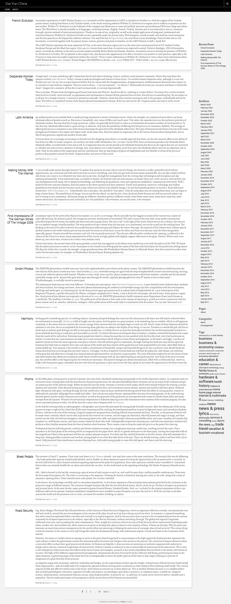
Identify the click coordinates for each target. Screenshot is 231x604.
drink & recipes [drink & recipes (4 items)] (211, 354)
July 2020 (205, 155)
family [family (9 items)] (203, 370)
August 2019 (206, 191)
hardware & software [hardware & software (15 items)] (208, 379)
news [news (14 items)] (211, 404)
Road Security (24, 511)
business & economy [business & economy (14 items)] (208, 345)
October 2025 (206, 120)
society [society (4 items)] (214, 421)
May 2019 (205, 200)
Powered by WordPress (109, 602)
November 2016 (207, 245)
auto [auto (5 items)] (215, 335)
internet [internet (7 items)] (217, 392)
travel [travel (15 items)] (203, 428)
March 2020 (206, 168)
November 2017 (207, 232)
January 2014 (206, 299)
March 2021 (206, 139)
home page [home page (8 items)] (205, 392)
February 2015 (207, 264)
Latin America (24, 117)
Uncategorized (207, 325)
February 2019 (207, 210)
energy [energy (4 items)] (221, 368)
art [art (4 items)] (211, 335)
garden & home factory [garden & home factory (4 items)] (217, 374)
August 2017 (206, 238)
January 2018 (206, 225)
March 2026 (206, 105)
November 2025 (207, 117)
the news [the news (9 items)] (204, 424)
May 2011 (205, 302)
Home (7, 9)
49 (99, 591)
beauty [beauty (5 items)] (220, 335)
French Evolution (22, 21)
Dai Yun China (16, 3)
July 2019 (205, 194)
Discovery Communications (129, 284)
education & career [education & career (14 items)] (208, 362)
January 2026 (206, 111)
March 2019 (206, 206)
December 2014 (207, 270)
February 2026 (207, 108)
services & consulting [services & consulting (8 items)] (210, 419)
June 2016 (205, 248)
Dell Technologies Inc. (58, 190)
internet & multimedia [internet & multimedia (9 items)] (212, 395)
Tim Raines (118, 402)
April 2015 (205, 261)
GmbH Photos (24, 269)
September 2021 (207, 133)
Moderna (67, 321)
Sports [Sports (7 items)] (220, 420)
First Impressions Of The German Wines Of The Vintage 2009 (20, 219)
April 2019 (205, 203)
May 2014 (205, 292)
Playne (129, 602)
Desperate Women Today (21, 78)
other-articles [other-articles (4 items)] (214, 414)
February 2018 (207, 222)
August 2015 (206, 254)
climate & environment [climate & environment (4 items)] (206, 351)
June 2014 (205, 289)
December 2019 (207, 178)
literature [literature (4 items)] (211, 400)
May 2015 (205, 257)
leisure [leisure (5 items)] (204, 400)
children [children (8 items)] (219, 347)
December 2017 (207, 229)
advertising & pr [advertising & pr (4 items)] (204, 335)
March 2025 (206, 124)
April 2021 (205, 136)
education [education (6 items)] (213, 356)
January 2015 (206, 267)
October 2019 (206, 184)
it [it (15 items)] (200, 399)
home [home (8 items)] (216, 389)
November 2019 (207, 181)
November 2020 (207, 143)
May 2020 (205, 162)
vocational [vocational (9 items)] (217, 433)
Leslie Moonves (58, 79)
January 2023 (206, 130)
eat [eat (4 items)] (218, 354)
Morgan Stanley (116, 38)
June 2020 (205, 159)
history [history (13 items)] (204, 386)
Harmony (27, 319)
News (203, 322)
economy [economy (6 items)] (203, 356)
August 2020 (206, 152)
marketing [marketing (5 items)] (219, 400)
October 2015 (206, 251)
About (15, 9)
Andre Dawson (97, 456)
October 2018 (206, 219)
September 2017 (207, 235)
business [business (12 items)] (205, 339)
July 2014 (205, 286)
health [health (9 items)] (218, 381)
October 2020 (206, 146)
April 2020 (205, 165)
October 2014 (206, 277)
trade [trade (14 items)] (219, 424)
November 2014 (207, 273)
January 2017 (206, 241)
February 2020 (207, 171)
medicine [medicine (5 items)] (203, 404)
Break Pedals (25, 457)
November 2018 (207, 216)
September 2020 (207, 149)
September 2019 (207, 187)
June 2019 (205, 197)
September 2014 (207, 280)
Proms (29, 379)
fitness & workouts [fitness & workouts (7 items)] (208, 372)
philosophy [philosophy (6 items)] (204, 417)
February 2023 (207, 127)
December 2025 (207, 114)
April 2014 (205, 296)
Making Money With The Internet (20, 171)
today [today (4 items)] (213, 425)
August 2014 (206, 283)
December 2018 (207, 213)
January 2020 (206, 175)
